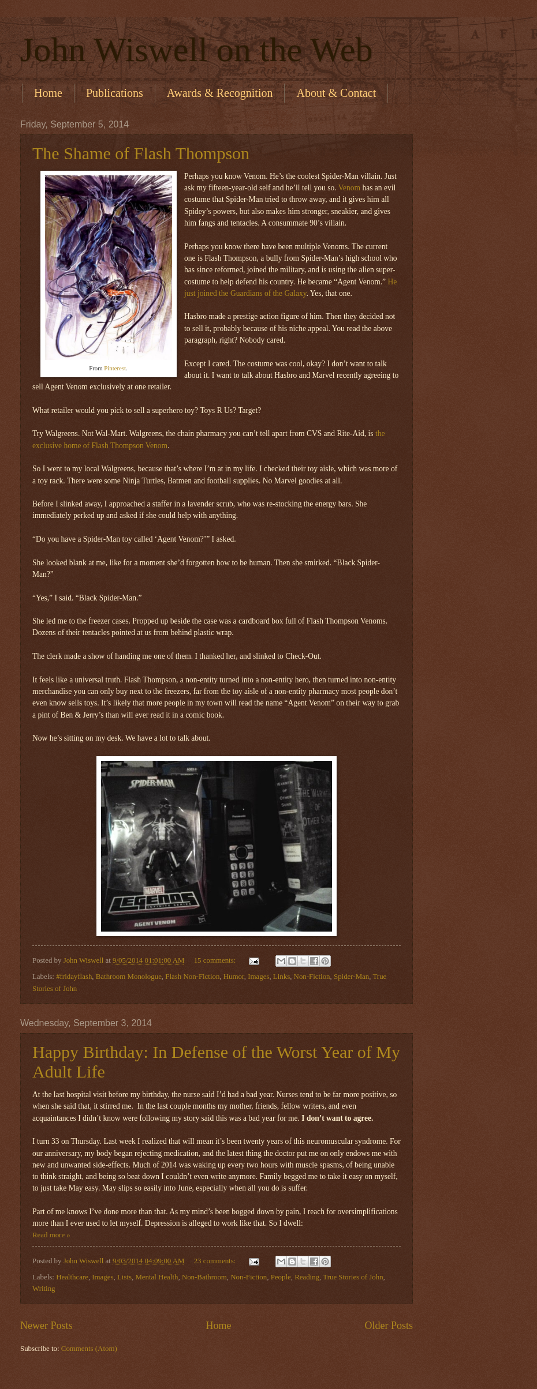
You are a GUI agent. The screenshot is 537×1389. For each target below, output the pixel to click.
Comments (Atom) (89, 1349)
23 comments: (216, 1261)
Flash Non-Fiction (192, 977)
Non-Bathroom (204, 1277)
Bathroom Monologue (129, 977)
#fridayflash (74, 977)
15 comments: (216, 960)
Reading (306, 1277)
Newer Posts (46, 1325)
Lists (124, 1277)
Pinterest (115, 368)
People (281, 1277)
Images (258, 977)
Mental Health (156, 1277)
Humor (233, 977)
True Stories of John (353, 1277)
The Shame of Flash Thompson (140, 153)
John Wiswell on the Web (196, 50)
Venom (349, 187)
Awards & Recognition (220, 93)
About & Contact (336, 93)
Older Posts (388, 1325)
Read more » (51, 1235)
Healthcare (72, 1277)
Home (48, 93)
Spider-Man (351, 977)
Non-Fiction (312, 977)
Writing (43, 1289)
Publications (114, 93)
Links (281, 977)
